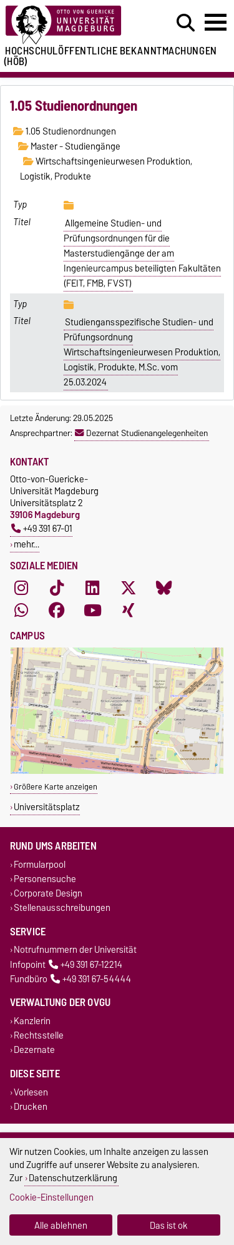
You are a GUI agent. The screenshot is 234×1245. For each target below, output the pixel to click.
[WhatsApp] (21, 610)
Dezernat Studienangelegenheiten (141, 432)
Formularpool (40, 864)
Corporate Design (48, 894)
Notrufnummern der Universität (75, 950)
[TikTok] (57, 588)
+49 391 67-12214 (85, 964)
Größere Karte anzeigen (55, 786)
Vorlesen (31, 1092)
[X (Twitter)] (128, 588)
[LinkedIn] (92, 588)
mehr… (26, 544)
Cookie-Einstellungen (51, 1197)
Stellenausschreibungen (62, 908)
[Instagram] (21, 588)
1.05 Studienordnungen (64, 131)
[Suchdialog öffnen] (186, 23)
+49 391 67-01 (41, 528)
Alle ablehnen (60, 1225)
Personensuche (45, 879)
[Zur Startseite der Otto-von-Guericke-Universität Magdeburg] (72, 25)
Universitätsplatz (47, 807)
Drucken (30, 1106)
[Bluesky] (164, 588)
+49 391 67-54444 (91, 979)
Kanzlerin (32, 1021)
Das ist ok (169, 1225)
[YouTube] (92, 610)
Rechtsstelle (39, 1036)
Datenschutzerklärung (73, 1178)
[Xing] (128, 610)
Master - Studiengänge (69, 146)
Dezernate (34, 1050)
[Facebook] (57, 610)
